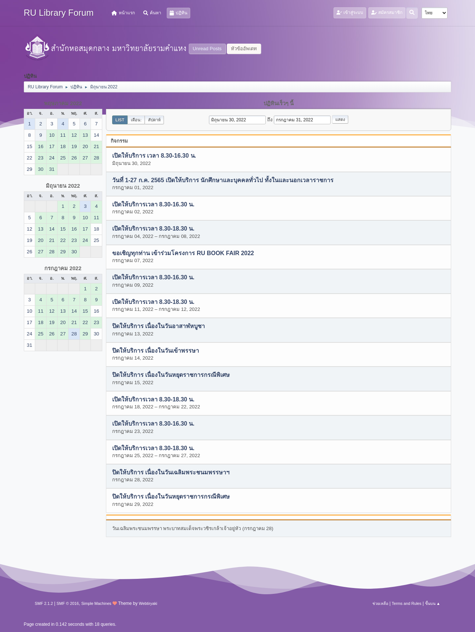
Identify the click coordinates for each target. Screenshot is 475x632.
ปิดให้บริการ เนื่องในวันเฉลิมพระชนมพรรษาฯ (170, 472)
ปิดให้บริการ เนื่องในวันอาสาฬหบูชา (158, 326)
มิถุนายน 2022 (63, 186)
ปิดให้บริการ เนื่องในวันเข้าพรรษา (155, 351)
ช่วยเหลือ (380, 603)
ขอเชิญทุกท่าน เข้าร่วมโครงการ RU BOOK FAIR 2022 (183, 253)
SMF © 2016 (67, 603)
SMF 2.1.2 (44, 603)
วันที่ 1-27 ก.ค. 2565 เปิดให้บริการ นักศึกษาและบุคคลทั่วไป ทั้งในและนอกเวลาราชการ (223, 180)
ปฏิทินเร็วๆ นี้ (279, 103)
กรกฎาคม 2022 (62, 268)
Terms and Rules (406, 603)
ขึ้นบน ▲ (433, 603)
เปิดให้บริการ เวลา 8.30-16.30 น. (154, 156)
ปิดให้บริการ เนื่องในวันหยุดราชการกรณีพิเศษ (171, 375)
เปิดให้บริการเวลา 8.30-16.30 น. (153, 205)
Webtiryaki (148, 603)
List (119, 120)
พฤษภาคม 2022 (63, 103)
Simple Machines (96, 603)
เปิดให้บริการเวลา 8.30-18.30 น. (153, 229)
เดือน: (136, 120)
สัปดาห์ (154, 120)
